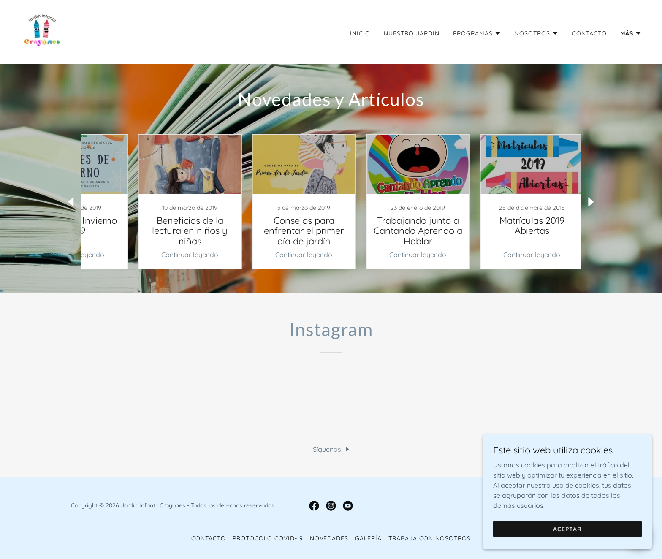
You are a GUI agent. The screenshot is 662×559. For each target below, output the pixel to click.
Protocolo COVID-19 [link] (268, 538)
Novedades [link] (329, 538)
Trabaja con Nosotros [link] (429, 538)
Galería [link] (368, 538)
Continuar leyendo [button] (160, 254)
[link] (42, 31)
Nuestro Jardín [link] (412, 33)
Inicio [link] (360, 33)
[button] (477, 33)
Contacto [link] (589, 33)
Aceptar (567, 528)
